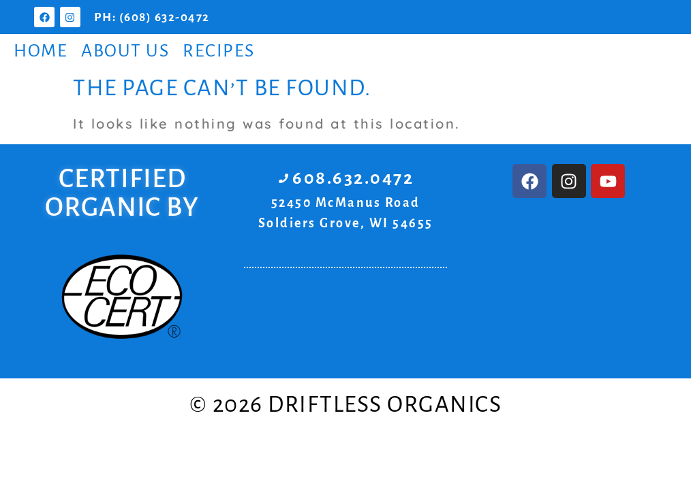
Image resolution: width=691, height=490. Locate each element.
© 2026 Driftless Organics (345, 404)
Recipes (219, 51)
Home (40, 51)
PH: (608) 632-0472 (152, 17)
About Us (125, 51)
